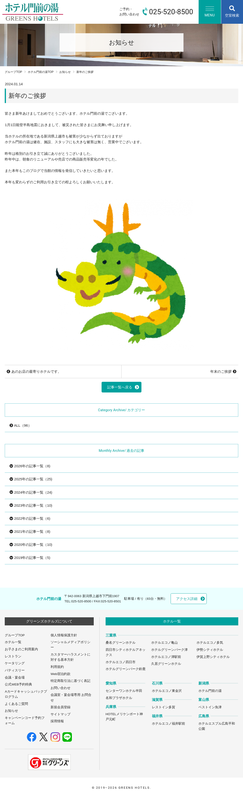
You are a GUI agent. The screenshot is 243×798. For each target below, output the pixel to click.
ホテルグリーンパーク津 (169, 650)
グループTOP (13, 72)
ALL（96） (20, 425)
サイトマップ (60, 714)
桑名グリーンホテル (121, 642)
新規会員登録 (60, 707)
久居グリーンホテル (166, 664)
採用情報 (57, 721)
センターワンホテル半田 (124, 691)
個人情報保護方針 (64, 635)
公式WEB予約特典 (18, 684)
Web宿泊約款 (60, 674)
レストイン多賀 (163, 707)
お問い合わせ (60, 688)
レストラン (13, 656)
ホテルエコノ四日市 (121, 662)
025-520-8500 (81, 601)
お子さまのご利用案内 (21, 649)
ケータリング (15, 663)
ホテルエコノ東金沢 (167, 691)
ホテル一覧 (13, 642)
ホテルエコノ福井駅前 (168, 723)
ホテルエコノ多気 (209, 642)
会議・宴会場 (15, 677)
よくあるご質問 (16, 704)
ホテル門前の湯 (210, 691)
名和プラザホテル (119, 698)
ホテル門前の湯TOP (41, 72)
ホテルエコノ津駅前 (166, 657)
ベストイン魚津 (210, 707)
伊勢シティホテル (209, 650)
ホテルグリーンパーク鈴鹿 (125, 669)
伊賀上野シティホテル (213, 657)
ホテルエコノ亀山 (164, 642)
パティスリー (15, 670)
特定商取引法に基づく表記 (70, 681)
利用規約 (57, 667)
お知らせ (65, 72)
